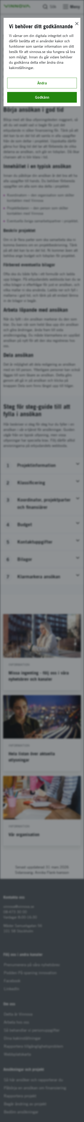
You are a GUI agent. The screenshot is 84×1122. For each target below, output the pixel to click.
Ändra (42, 83)
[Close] (76, 23)
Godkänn (42, 97)
